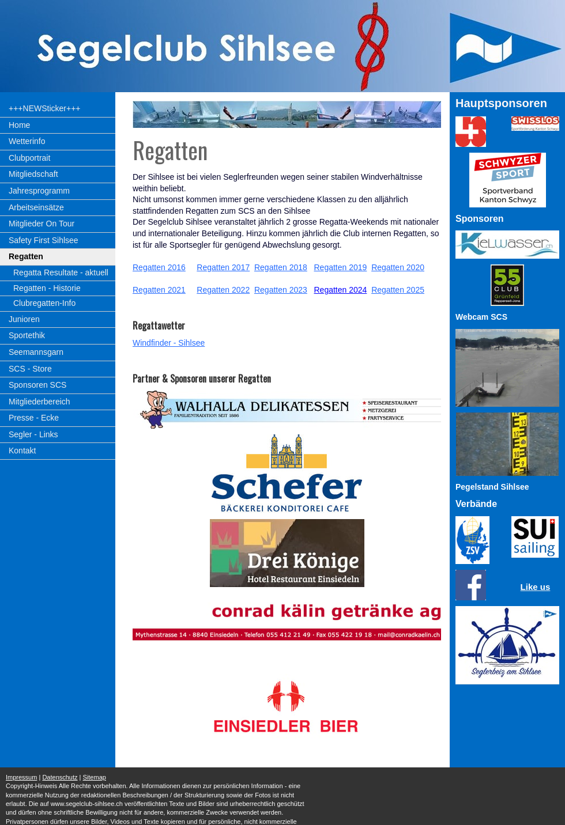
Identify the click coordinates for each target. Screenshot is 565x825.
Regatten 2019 (340, 267)
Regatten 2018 (280, 267)
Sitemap (94, 777)
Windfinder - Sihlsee (169, 342)
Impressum (21, 777)
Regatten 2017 (223, 267)
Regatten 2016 (159, 267)
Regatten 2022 (223, 289)
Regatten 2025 (397, 289)
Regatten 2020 (397, 267)
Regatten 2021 (159, 289)
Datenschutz (59, 777)
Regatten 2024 (340, 289)
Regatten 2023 (280, 289)
